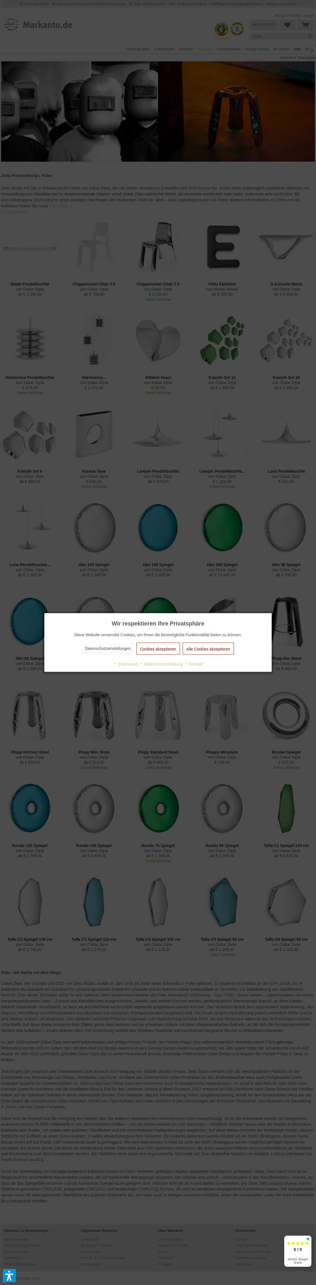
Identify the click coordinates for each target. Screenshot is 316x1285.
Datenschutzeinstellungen (107, 648)
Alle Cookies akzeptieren (208, 649)
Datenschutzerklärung (161, 664)
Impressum (125, 664)
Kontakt (193, 664)
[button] (9, 1275)
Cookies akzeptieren (158, 649)
